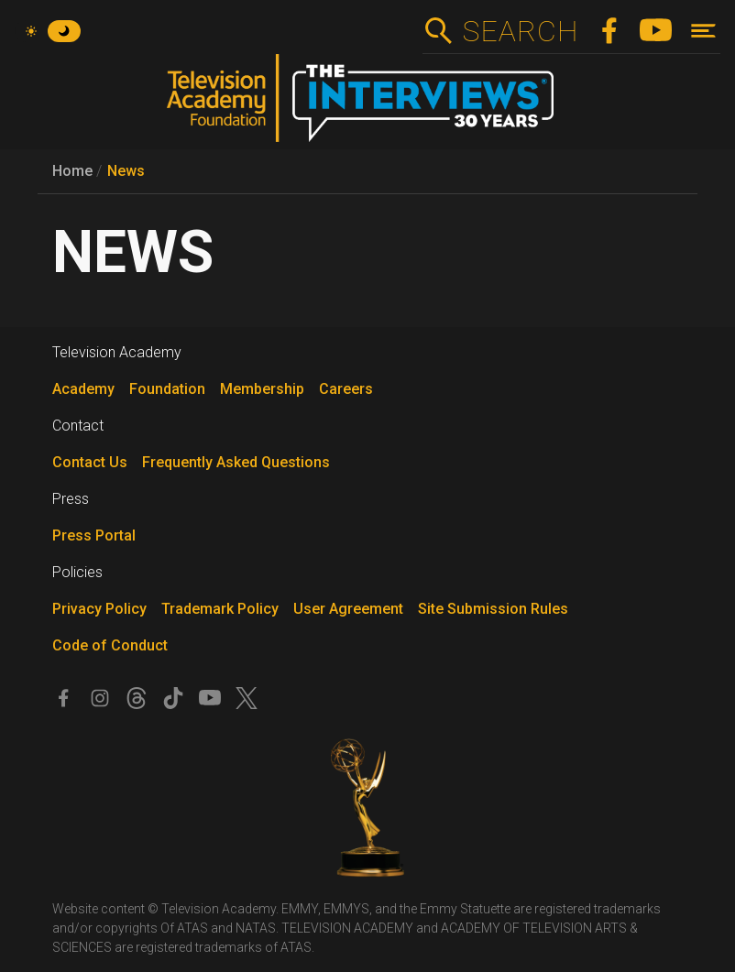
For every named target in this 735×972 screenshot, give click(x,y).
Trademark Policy (220, 608)
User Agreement (348, 608)
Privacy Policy (99, 608)
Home (72, 171)
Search (520, 31)
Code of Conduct (110, 645)
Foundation (167, 389)
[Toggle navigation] (703, 31)
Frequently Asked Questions (236, 462)
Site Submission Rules (493, 608)
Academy (83, 389)
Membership (262, 389)
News (126, 171)
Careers (346, 389)
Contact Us (89, 462)
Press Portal (94, 535)
